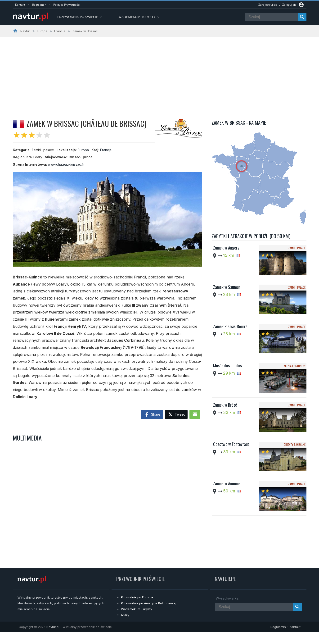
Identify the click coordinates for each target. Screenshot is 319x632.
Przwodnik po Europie (137, 597)
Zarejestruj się (267, 5)
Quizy (125, 615)
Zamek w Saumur (226, 287)
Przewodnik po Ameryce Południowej (148, 603)
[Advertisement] (160, 73)
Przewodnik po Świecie (80, 16)
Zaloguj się (289, 5)
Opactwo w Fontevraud (231, 444)
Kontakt (20, 5)
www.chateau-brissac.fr (66, 164)
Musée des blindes (227, 365)
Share (152, 414)
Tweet (176, 414)
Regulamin (39, 5)
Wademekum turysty (139, 16)
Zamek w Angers (226, 248)
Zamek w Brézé (225, 405)
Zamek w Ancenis (226, 483)
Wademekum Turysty (136, 609)
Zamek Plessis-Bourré (230, 326)
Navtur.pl (52, 627)
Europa (83, 150)
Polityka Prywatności (66, 5)
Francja (106, 150)
